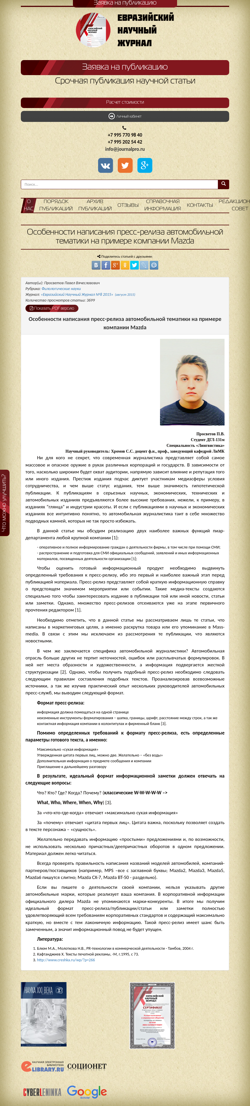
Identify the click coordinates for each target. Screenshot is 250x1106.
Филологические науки (61, 288)
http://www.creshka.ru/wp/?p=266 (66, 960)
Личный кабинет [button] (125, 116)
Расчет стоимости (125, 103)
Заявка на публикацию (125, 67)
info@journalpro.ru (125, 149)
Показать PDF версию (52, 308)
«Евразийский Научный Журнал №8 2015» (88, 294)
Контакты (200, 205)
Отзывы (128, 205)
